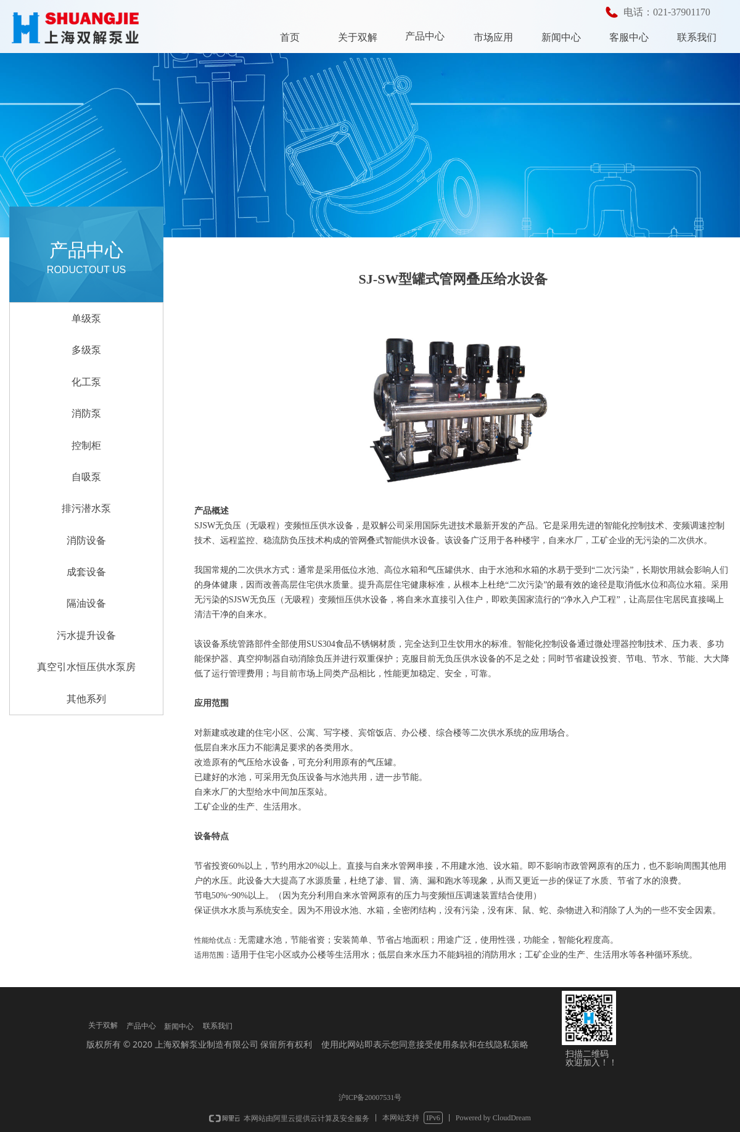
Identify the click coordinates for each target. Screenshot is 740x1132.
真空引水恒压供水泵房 (86, 667)
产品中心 (425, 36)
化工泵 (86, 382)
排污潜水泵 (86, 508)
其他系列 (86, 699)
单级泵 (86, 318)
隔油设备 (86, 603)
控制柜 (86, 445)
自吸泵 (86, 477)
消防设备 (86, 540)
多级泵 (86, 350)
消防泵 (86, 413)
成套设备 (86, 572)
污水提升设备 (86, 635)
